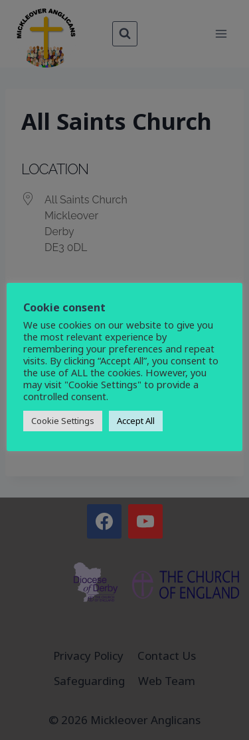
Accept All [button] (136, 421)
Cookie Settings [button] (62, 421)
